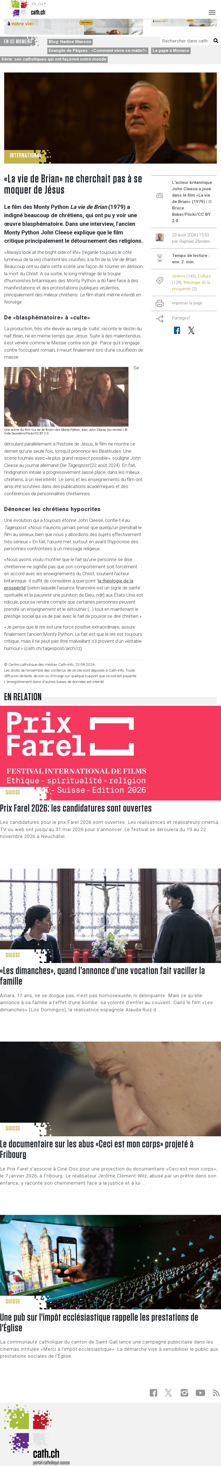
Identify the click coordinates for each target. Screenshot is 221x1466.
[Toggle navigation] (210, 9)
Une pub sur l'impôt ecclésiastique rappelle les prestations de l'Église (99, 1323)
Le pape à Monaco (171, 50)
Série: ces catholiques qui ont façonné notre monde (53, 59)
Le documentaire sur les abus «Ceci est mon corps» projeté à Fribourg (97, 1149)
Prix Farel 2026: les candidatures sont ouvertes (76, 808)
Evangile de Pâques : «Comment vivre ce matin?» (98, 50)
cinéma (178, 276)
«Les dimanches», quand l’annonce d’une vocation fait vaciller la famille (102, 976)
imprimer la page (187, 303)
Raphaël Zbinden (194, 241)
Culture (204, 276)
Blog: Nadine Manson (70, 41)
